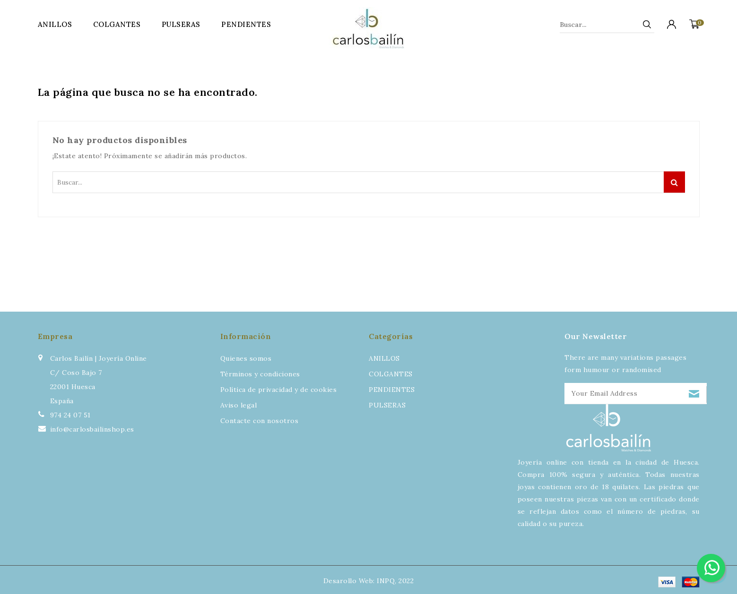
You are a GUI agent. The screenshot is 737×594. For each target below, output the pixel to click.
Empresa (55, 336)
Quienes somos (246, 358)
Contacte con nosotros (259, 420)
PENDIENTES (246, 24)
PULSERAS (181, 24)
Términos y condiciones (260, 374)
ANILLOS (55, 24)
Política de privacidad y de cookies (278, 389)
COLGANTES (117, 24)
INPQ (386, 581)
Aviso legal (238, 405)
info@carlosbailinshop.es (92, 429)
